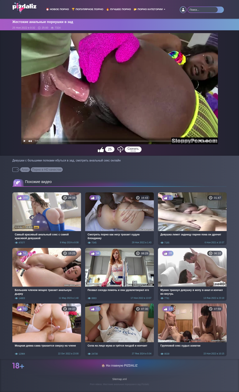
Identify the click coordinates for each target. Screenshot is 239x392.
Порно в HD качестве (47, 169)
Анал (25, 169)
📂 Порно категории (149, 9)
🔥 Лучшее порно (118, 9)
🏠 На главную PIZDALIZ (119, 365)
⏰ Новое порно (57, 9)
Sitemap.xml (119, 379)
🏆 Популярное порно (87, 9)
